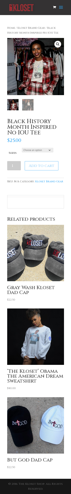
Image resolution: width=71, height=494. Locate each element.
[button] (57, 44)
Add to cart (41, 165)
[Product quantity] (14, 165)
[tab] (35, 196)
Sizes (12, 153)
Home (11, 28)
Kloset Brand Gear (31, 28)
